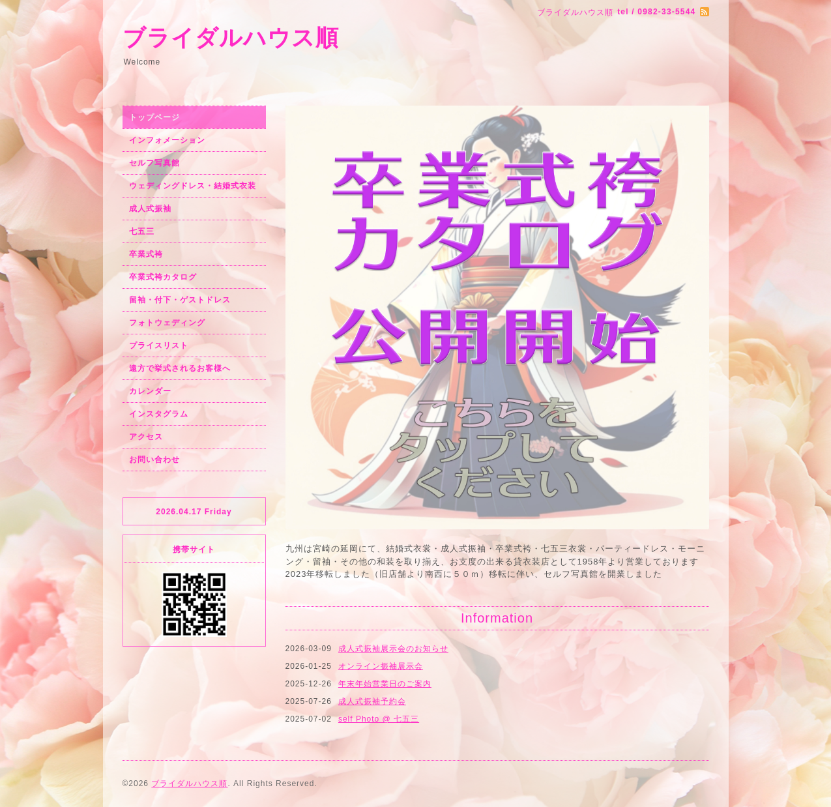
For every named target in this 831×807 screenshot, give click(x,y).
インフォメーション (167, 140)
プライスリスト (158, 345)
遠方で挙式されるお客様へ (180, 368)
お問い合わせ (154, 459)
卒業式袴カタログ (163, 277)
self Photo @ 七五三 (378, 719)
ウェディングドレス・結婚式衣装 (192, 185)
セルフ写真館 (154, 163)
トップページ (154, 117)
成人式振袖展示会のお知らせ (393, 648)
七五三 (141, 231)
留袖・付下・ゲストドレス (180, 299)
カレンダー (150, 391)
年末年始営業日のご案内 (384, 683)
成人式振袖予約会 (372, 701)
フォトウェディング (167, 322)
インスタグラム (158, 413)
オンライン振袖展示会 (380, 666)
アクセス (146, 436)
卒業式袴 (146, 254)
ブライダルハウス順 (231, 37)
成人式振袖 (150, 208)
